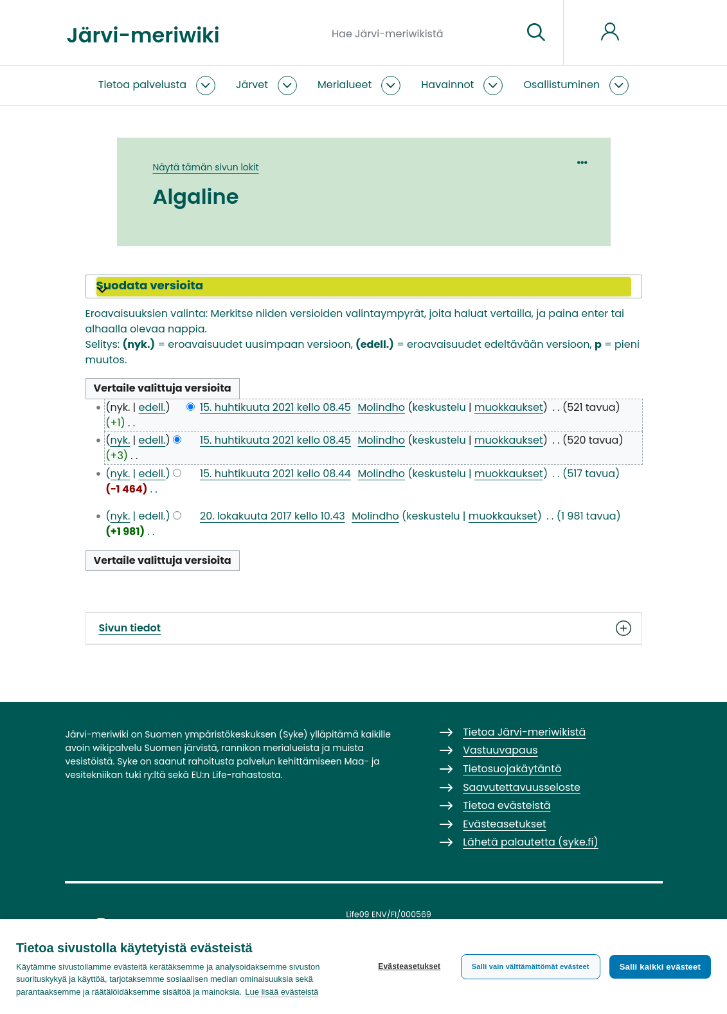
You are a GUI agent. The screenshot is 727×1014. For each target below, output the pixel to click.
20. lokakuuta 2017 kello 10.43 (272, 516)
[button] (363, 286)
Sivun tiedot (364, 628)
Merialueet (345, 84)
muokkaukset (508, 407)
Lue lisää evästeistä (281, 992)
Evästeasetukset (409, 966)
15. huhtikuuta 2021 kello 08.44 (275, 473)
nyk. (120, 440)
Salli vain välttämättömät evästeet (530, 966)
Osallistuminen (561, 84)
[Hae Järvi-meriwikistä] (422, 33)
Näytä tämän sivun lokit (206, 167)
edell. (152, 407)
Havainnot (447, 84)
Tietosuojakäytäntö (512, 768)
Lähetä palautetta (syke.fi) (530, 842)
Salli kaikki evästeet (660, 967)
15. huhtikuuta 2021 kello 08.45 (275, 407)
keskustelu (439, 407)
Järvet (252, 84)
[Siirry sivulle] (536, 33)
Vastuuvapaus (500, 750)
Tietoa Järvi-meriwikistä (524, 732)
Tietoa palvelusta (142, 84)
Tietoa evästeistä (506, 805)
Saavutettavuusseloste (521, 787)
